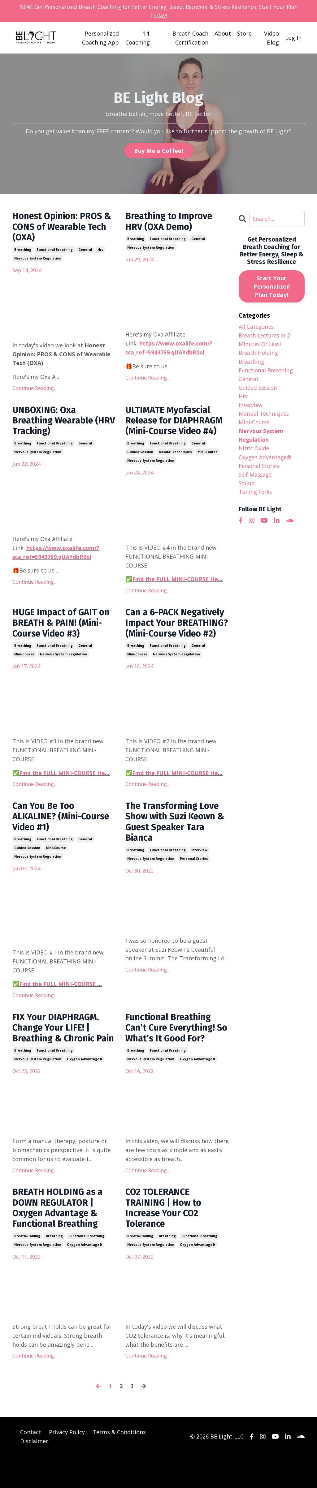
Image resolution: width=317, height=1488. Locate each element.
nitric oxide (255, 451)
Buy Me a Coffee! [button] (158, 150)
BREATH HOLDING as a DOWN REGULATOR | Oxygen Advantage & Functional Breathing (59, 1239)
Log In (293, 38)
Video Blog (271, 38)
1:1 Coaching (137, 38)
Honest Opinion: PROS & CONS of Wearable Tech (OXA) (64, 228)
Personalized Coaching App (100, 38)
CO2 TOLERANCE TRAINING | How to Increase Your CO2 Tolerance (164, 1239)
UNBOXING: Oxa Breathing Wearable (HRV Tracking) (55, 423)
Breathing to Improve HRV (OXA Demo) (170, 222)
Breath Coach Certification (190, 38)
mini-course (208, 455)
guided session (140, 455)
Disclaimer (34, 1472)
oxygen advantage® (84, 1089)
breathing (22, 251)
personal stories (194, 876)
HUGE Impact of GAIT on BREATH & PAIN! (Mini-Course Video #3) (62, 627)
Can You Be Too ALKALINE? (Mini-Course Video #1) (63, 833)
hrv (100, 251)
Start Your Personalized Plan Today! (271, 286)
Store (244, 33)
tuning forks (256, 496)
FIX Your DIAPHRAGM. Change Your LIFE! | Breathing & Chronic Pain (57, 1051)
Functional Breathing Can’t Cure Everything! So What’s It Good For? (173, 1045)
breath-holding (27, 1268)
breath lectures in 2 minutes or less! (266, 340)
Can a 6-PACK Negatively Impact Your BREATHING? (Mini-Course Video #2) (174, 632)
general (85, 251)
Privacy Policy (67, 1464)
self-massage (256, 478)
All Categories (257, 327)
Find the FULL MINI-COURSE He (176, 582)
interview (199, 867)
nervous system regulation (37, 260)
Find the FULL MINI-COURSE (59, 1001)
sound (247, 487)
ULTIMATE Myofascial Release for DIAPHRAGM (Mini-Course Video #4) (176, 423)
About (223, 33)
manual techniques (175, 455)
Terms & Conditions (119, 1464)
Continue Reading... (34, 389)
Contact (30, 1464)
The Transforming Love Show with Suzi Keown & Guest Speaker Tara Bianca (174, 839)
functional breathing (55, 251)
